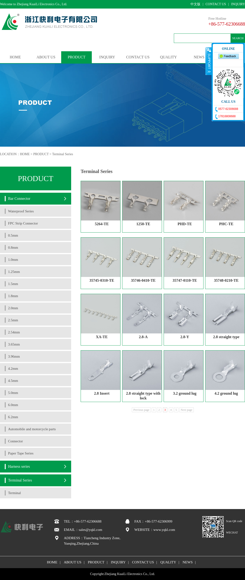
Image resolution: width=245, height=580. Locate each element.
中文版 (195, 4)
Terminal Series (62, 154)
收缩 (208, 61)
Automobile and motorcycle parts (32, 429)
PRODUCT (76, 57)
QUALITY (168, 57)
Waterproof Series (21, 211)
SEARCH (237, 38)
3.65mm (14, 344)
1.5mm (13, 284)
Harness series (19, 466)
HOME (15, 57)
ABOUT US (46, 57)
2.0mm (13, 308)
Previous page (141, 410)
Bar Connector (19, 198)
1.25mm (14, 272)
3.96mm (14, 356)
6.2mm (13, 417)
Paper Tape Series (20, 453)
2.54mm (14, 332)
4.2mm (13, 368)
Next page (186, 410)
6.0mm (13, 405)
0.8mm (13, 247)
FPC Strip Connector (23, 223)
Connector (15, 441)
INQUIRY (238, 4)
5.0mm (13, 393)
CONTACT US (216, 4)
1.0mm (13, 260)
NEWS (199, 57)
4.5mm (13, 381)
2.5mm (13, 320)
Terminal (14, 493)
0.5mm (13, 235)
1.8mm (13, 296)
